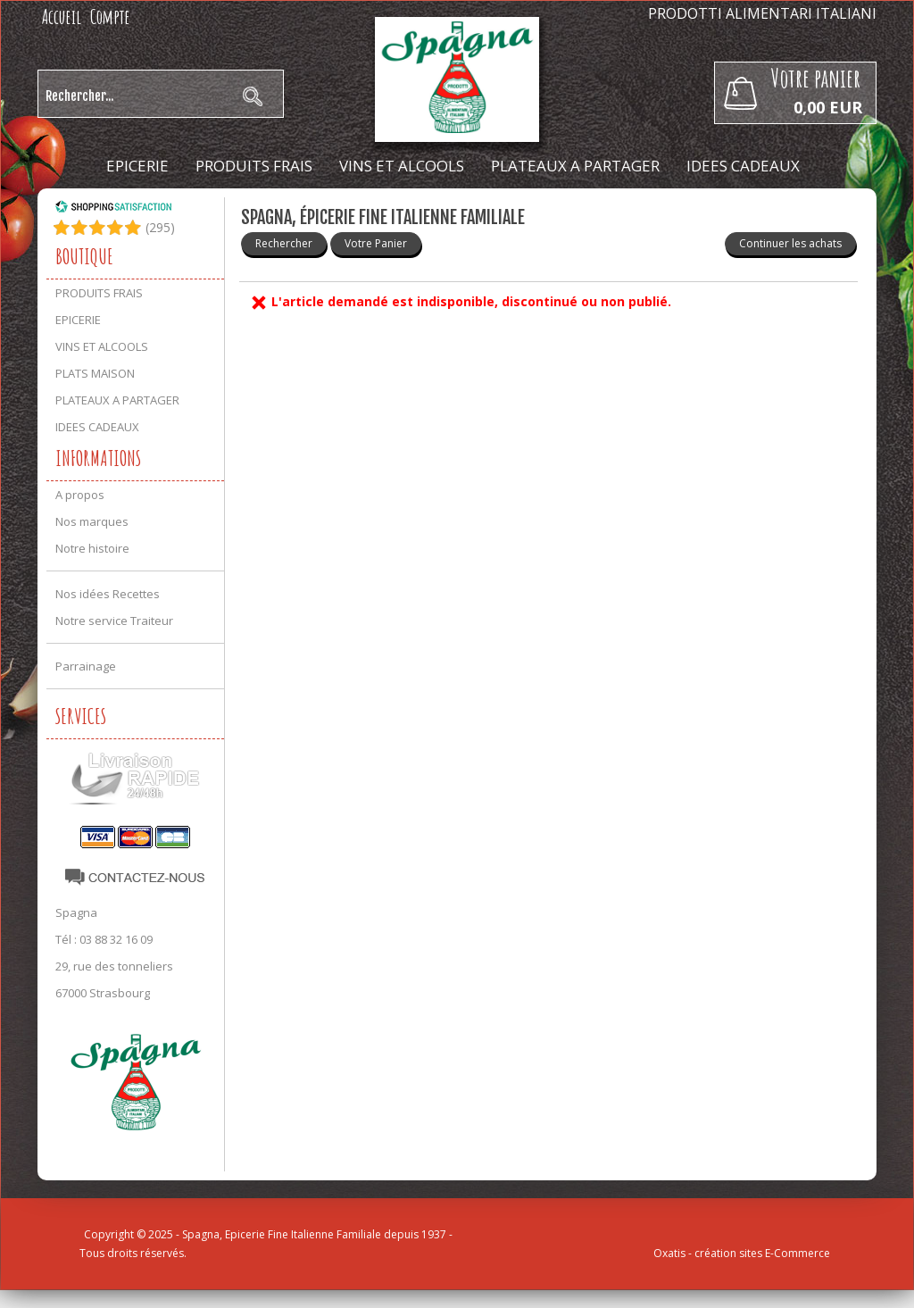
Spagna (76, 912)
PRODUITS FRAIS (253, 165)
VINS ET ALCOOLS (401, 165)
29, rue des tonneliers (114, 966)
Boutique (84, 256)
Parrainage (85, 666)
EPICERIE (137, 165)
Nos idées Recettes (107, 594)
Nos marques (92, 521)
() (160, 227)
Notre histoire (92, 548)
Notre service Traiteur (114, 620)
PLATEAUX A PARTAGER (575, 165)
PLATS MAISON (95, 373)
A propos (79, 495)
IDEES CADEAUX (743, 165)
